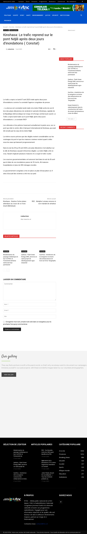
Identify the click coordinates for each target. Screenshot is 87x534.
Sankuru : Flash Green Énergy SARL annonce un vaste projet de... (20, 462)
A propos (21, 1)
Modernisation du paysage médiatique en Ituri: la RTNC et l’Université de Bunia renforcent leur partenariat (11, 258)
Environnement (37, 15)
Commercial (61, 1)
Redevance (52, 1)
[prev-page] (4, 267)
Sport (22, 15)
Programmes (43, 1)
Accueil (5, 27)
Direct (27, 1)
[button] (81, 15)
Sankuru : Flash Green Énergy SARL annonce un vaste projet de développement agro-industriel (28, 258)
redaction (11, 49)
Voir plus (71, 111)
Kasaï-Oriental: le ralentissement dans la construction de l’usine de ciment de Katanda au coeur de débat (76, 102)
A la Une (11, 27)
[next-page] (8, 267)
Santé (28, 15)
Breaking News (13, 30)
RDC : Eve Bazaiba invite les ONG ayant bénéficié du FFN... (47, 449)
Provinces (7, 20)
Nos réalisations (71, 1)
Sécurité (55, 15)
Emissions (34, 1)
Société (15, 15)
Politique (7, 15)
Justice (47, 15)
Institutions (65, 15)
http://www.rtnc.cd (26, 219)
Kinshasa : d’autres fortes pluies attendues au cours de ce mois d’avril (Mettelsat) (14, 203)
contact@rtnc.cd (42, 521)
